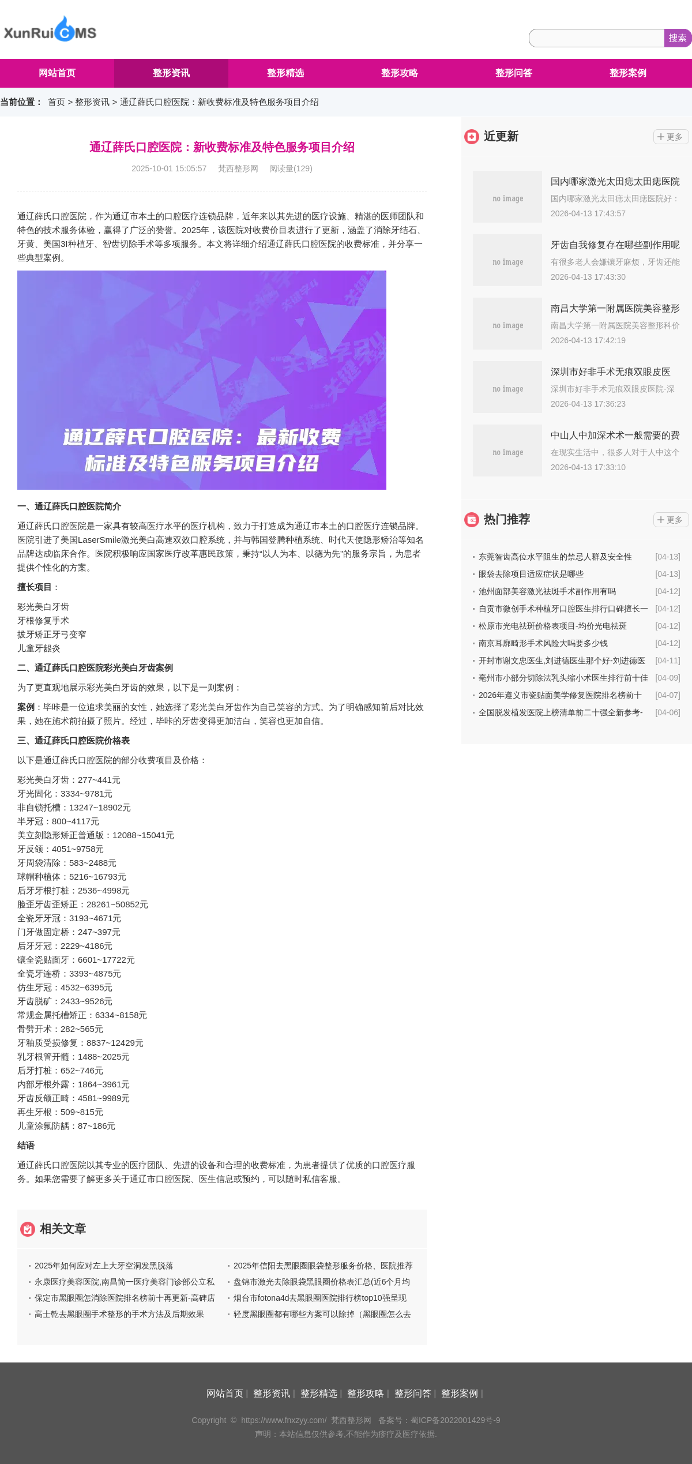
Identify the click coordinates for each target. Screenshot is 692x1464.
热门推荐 (507, 519)
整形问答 (513, 73)
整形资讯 (171, 73)
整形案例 (628, 73)
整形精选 (285, 73)
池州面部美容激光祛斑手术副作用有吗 (547, 591)
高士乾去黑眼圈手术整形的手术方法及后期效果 (119, 1314)
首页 (56, 102)
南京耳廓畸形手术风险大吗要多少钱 (543, 643)
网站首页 (57, 73)
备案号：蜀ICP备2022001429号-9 (439, 1420)
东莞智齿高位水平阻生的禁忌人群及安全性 (555, 556)
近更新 (501, 136)
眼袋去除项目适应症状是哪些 (531, 574)
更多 (675, 136)
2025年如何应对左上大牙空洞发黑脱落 (104, 1265)
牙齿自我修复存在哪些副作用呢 (615, 245)
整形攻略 (399, 73)
